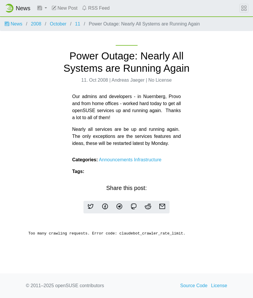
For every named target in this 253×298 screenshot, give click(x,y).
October (58, 23)
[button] (42, 8)
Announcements (116, 159)
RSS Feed (95, 8)
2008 (36, 23)
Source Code (193, 285)
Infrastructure (147, 159)
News (13, 23)
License (219, 285)
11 (77, 23)
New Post (65, 8)
